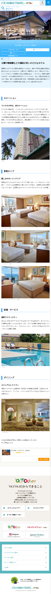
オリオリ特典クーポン (14, 515)
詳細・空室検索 (44, 459)
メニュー (48, 2)
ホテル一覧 (5, 58)
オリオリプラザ (38, 508)
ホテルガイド (37, 49)
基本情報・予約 (13, 49)
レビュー (13, 53)
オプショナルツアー (14, 508)
